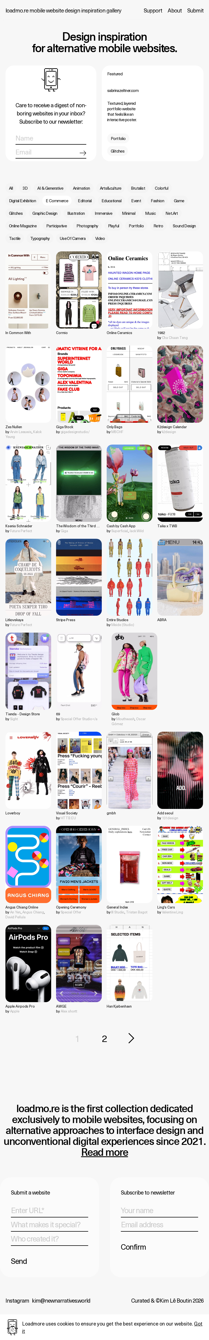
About (175, 10)
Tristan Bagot (136, 912)
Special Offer (71, 912)
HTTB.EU (68, 817)
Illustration (76, 213)
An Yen (15, 912)
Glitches (117, 151)
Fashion (157, 201)
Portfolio (118, 138)
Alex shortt (69, 1011)
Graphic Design (44, 213)
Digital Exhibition (22, 201)
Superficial (119, 530)
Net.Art (171, 213)
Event (136, 201)
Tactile (14, 238)
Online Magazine (22, 226)
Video (100, 238)
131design (170, 817)
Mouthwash (125, 718)
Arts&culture (110, 188)
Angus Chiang (33, 912)
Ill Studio (118, 912)
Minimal (128, 213)
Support (153, 10)
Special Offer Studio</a (79, 718)
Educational (111, 201)
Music (150, 213)
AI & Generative (50, 188)
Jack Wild (137, 530)
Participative (56, 226)
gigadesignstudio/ (75, 431)
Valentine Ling (172, 912)
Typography (40, 238)
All (11, 188)
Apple (14, 1011)
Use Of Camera (72, 238)
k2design (169, 431)
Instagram (17, 1300)
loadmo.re (63, 10)
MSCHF (117, 431)
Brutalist (138, 188)
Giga (64, 530)
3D (25, 188)
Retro (158, 226)
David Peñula (15, 916)
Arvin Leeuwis (21, 431)
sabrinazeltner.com (123, 90)
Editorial (85, 201)
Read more (104, 1153)
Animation (81, 188)
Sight (14, 718)
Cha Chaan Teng (175, 337)
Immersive (103, 213)
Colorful (161, 188)
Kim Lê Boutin (176, 1300)
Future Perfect (21, 530)
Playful (113, 226)
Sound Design (184, 226)
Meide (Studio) (122, 624)
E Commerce (57, 201)
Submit (195, 10)
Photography (87, 226)
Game (179, 201)
